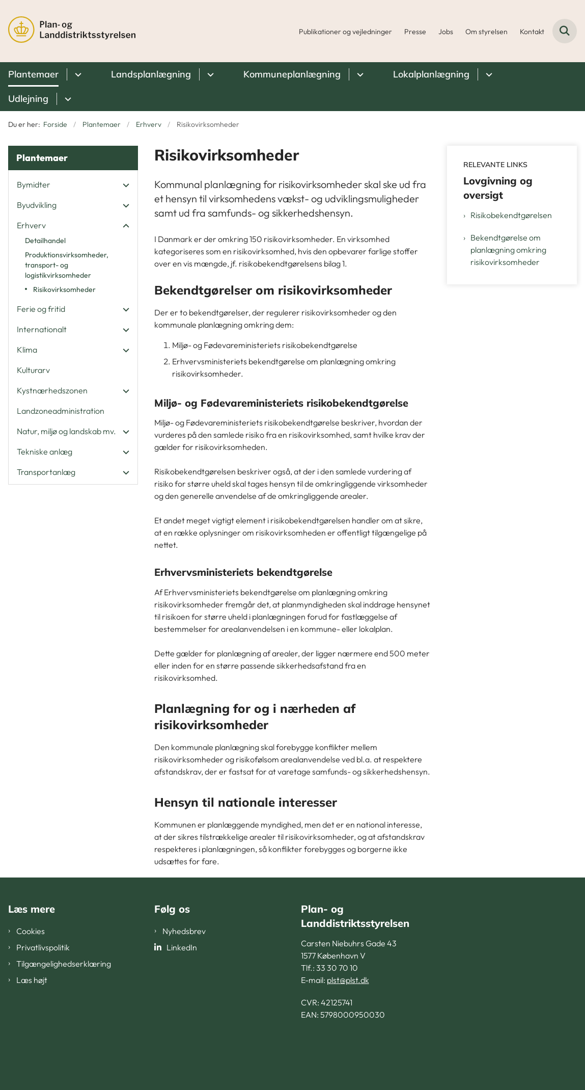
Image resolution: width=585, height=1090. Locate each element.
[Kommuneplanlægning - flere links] (359, 74)
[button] (123, 185)
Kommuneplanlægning (292, 74)
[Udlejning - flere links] (66, 99)
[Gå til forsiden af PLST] (67, 31)
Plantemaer (33, 74)
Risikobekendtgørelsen (511, 215)
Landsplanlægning (151, 74)
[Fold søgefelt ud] (564, 31)
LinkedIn (181, 947)
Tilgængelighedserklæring (63, 964)
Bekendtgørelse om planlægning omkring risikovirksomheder (508, 249)
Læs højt (31, 980)
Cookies (30, 931)
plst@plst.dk (348, 980)
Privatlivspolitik (43, 947)
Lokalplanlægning (431, 74)
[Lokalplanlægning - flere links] (487, 74)
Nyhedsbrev (184, 931)
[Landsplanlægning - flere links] (209, 74)
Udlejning (28, 98)
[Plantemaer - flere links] (77, 74)
